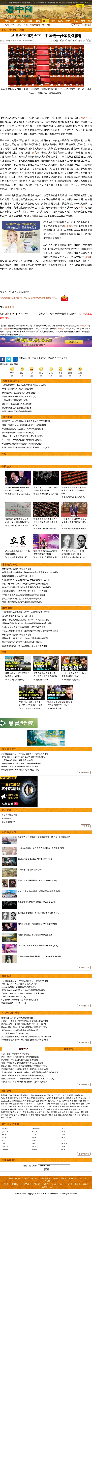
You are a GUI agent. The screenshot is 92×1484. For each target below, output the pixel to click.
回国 (55, 1112)
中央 (59, 358)
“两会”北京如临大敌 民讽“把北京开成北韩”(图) (22, 436)
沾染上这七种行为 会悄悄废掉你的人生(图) (19, 984)
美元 (73, 1104)
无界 (52, 1187)
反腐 (10, 1104)
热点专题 (7, 810)
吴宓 (77, 557)
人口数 (24, 708)
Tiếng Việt (82, 1178)
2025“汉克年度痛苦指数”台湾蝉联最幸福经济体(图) (39, 891)
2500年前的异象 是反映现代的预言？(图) (18, 987)
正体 (59, 41)
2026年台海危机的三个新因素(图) (17, 404)
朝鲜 (48, 1104)
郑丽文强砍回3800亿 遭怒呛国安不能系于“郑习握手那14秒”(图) (27, 1078)
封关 (14, 680)
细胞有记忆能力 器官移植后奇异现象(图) (35, 935)
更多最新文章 (84, 1006)
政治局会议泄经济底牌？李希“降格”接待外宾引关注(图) (24, 1024)
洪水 (28, 1098)
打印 (75, 41)
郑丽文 (78, 529)
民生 (68, 1112)
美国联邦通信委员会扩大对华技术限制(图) (35, 859)
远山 (34, 1134)
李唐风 (64, 1137)
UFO (84, 1098)
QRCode (23, 358)
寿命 (2, 1118)
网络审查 (36, 1109)
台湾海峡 (29, 494)
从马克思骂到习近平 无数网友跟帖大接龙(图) (36, 902)
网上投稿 (9, 1178)
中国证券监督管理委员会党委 (53, 529)
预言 (79, 1115)
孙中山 (11, 1115)
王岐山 (8, 1101)
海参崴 (36, 1106)
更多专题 (85, 826)
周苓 (4, 1137)
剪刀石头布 (19, 526)
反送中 (80, 1101)
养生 (10, 1118)
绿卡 (63, 1112)
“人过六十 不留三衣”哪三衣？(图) (15, 1033)
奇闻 (83, 21)
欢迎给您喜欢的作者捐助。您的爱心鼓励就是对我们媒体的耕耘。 (29, 298)
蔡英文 (45, 1106)
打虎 (14, 1104)
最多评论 (23, 1049)
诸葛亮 (50, 1115)
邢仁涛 (5, 1146)
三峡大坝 (4, 1098)
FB (45, 1104)
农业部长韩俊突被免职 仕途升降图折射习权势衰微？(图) (24, 1040)
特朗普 (25, 1095)
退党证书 (86, 1184)
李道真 (35, 1131)
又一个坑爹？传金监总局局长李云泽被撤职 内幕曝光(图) (74, 490)
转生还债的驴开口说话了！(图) (14, 1003)
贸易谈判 (43, 1101)
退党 (73, 1098)
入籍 (59, 1112)
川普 (21, 1095)
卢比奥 (31, 1095)
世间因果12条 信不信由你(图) (30, 870)
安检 (38, 680)
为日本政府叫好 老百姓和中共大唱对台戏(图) (20, 1030)
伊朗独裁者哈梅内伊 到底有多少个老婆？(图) (20, 770)
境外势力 (54, 494)
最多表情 (68, 1049)
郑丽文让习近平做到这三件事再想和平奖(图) (22, 602)
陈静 (34, 1137)
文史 (68, 21)
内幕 (71, 1101)
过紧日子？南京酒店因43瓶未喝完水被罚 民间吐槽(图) (26, 421)
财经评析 (46, 25)
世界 (60, 21)
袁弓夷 (33, 1098)
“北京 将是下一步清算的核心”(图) (15, 1054)
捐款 (27, 1178)
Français (72, 1178)
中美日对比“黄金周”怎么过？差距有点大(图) (19, 1000)
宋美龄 (22, 1115)
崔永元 (61, 1101)
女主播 (19, 1112)
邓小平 (28, 1115)
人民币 (87, 1104)
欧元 (2, 1106)
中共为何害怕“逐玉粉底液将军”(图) (17, 389)
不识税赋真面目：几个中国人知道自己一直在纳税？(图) (24, 754)
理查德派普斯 (45, 494)
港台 (38, 21)
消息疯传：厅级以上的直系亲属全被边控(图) (19, 1060)
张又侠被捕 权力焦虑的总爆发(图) (17, 408)
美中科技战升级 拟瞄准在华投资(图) (18, 432)
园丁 (4, 1140)
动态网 (44, 1187)
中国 (32, 152)
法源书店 (36, 1184)
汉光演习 (48, 1098)
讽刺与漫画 (35, 25)
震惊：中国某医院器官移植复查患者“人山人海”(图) (22, 1063)
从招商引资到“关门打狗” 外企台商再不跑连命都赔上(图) (27, 623)
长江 (20, 1098)
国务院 (67, 226)
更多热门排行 (84, 1043)
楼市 (19, 1106)
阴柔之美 (50, 557)
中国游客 (53, 708)
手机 (74, 1115)
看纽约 (61, 1184)
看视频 (53, 1184)
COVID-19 (42, 1095)
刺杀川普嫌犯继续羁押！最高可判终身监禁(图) (37, 880)
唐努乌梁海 (55, 1109)
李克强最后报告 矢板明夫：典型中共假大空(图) (23, 429)
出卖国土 (70, 1095)
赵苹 (63, 1140)
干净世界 (15, 1184)
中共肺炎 (4, 1095)
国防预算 (71, 529)
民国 (86, 1112)
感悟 (70, 1115)
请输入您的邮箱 (30, 1165)
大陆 (15, 21)
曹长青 (35, 1149)
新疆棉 (10, 1098)
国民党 (68, 1098)
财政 (23, 1106)
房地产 (14, 1106)
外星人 (87, 1115)
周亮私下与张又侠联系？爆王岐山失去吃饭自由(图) (22, 1075)
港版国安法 (40, 1098)
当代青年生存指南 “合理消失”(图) (17, 569)
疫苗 (24, 1098)
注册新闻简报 (9, 1160)
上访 (25, 1109)
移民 (32, 1112)
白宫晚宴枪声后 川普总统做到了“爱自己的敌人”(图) (25, 591)
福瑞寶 (77, 1184)
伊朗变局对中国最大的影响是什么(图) (19, 393)
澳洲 (82, 1112)
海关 (44, 1112)
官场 (22, 21)
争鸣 (13, 25)
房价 (63, 1106)
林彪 (32, 1115)
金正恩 (3, 1101)
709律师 (20, 1109)
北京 (50, 1106)
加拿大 (53, 1104)
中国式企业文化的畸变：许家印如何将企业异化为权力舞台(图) (30, 572)
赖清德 (14, 1101)
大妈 (59, 1106)
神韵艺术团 (26, 1184)
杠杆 (69, 1104)
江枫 (63, 1146)
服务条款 (44, 1178)
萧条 (42, 680)
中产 (31, 1106)
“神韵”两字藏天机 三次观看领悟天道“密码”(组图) (23, 595)
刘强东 (54, 1106)
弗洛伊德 (79, 1098)
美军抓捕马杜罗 (8, 822)
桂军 (2, 1115)
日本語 (47, 1181)
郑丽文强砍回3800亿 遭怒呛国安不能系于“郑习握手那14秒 (74, 522)
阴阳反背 (58, 557)
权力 (80, 207)
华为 (2, 1104)
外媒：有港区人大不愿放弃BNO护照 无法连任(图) (24, 425)
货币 (82, 1104)
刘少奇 (37, 1115)
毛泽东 (66, 557)
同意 (80, 6)
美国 (30, 21)
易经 (56, 1115)
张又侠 (59, 1095)
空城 (38, 708)
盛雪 (34, 1140)
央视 (24, 1112)
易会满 (38, 529)
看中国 (20, 11)
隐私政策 (54, 1178)
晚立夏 (24, 557)
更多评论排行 (84, 1085)
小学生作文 (28, 526)
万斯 (34, 1101)
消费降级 (76, 680)
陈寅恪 (72, 557)
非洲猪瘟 (73, 1106)
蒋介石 (16, 1115)
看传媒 (69, 1184)
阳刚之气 (43, 557)
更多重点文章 (84, 968)
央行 (61, 1104)
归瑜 (63, 1131)
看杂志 (45, 1184)
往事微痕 (55, 1098)
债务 (65, 1104)
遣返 (48, 1112)
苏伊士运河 (21, 494)
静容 (34, 1143)
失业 (46, 680)
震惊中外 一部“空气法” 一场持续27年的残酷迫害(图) (25, 584)
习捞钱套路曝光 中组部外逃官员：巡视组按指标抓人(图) (24, 1069)
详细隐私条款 (62, 6)
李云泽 (85, 497)
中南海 (66, 1101)
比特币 (78, 1104)
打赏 (64, 41)
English (63, 1178)
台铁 (82, 1095)
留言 (70, 41)
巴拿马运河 (12, 494)
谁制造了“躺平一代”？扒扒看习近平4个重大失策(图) (22, 993)
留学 (40, 1112)
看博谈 (13, 30)
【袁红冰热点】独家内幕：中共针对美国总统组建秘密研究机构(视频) (30, 1072)
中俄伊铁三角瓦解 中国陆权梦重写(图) (19, 396)
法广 (34, 1104)
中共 (88, 1098)
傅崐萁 (83, 529)
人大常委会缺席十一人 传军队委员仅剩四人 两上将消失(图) (26, 1036)
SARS (80, 1109)
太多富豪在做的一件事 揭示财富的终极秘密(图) (21, 763)
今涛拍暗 (36, 1128)
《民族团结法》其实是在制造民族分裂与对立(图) (24, 385)
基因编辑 (4, 1109)
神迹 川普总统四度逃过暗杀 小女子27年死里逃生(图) (25, 620)
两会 (39, 358)
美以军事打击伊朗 (9, 815)
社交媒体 (40, 1104)
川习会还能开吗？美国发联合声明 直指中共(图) (37, 924)
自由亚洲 (9, 307)
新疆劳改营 (5, 1112)
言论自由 (13, 1112)
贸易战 (48, 1095)
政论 (19, 25)
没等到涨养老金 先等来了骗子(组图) (18, 576)
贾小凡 (5, 1131)
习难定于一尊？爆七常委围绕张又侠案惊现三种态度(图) (24, 1021)
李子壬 (5, 1149)
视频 (4, 652)
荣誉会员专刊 (9, 749)
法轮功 (30, 1109)
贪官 (84, 1101)
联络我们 (18, 1178)
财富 (27, 1106)
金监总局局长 (69, 497)
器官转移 (32, 708)
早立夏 (18, 557)
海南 (10, 680)
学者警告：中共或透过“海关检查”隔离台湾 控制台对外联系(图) (44, 837)
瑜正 (34, 1146)
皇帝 (46, 1115)
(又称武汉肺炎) (13, 1095)
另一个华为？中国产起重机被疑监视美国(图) (22, 440)
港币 (10, 1106)
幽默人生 (61, 1115)
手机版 (53, 41)
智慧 (67, 1115)
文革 (6, 1118)
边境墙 (29, 1101)
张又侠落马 (6, 818)
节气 (9, 557)
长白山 (62, 1109)
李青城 (64, 1143)
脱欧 (57, 1104)
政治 (87, 257)
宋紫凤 (5, 1128)
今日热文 (7, 466)
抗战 (6, 1115)
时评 (7, 25)
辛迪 (63, 1149)
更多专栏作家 (84, 1154)
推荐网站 (5, 1184)
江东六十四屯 (45, 1109)
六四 (64, 1095)
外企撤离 (68, 680)
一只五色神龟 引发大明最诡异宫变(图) (17, 760)
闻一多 (82, 557)
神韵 (37, 557)
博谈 (45, 21)
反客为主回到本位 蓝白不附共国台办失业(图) (22, 599)
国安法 (15, 1098)
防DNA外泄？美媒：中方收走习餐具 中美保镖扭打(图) (24, 1027)
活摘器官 (77, 1095)
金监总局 (78, 497)
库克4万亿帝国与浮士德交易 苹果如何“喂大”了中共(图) (26, 587)
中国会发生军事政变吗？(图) (15, 400)
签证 (52, 1112)
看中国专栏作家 (10, 1124)
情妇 (88, 1101)
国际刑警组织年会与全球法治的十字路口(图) (19, 766)
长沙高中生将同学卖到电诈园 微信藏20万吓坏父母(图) (24, 1082)
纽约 (53, 21)
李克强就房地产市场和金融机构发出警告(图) (22, 444)
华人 (28, 1112)
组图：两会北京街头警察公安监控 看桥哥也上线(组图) (26, 447)
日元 (6, 1106)
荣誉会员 (82, 326)
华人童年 (11, 526)
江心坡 (74, 1109)
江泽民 (55, 1101)
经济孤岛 (20, 680)
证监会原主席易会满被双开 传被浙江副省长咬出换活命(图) (45, 522)
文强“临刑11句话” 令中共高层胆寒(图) (17, 1018)
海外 (72, 1112)
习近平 (84, 118)
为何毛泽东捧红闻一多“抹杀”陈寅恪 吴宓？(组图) (38, 913)
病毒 (36, 1095)
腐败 (6, 1104)
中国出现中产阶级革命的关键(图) (17, 411)
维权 (60, 708)
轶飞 (4, 1134)
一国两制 (29, 1104)
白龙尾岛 (68, 1109)
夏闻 (63, 1134)
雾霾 (86, 1106)
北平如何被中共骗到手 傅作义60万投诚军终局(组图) (23, 757)
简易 (63, 1128)
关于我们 (34, 1178)
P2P (82, 1106)
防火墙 (10, 1109)
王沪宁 (50, 1101)
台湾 (65, 529)
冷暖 (13, 557)
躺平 (37, 494)
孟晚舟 (19, 1101)
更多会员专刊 (84, 773)
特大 (80, 41)
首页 (7, 21)
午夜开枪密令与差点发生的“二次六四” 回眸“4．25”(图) (26, 580)
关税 (24, 1101)
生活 (75, 21)
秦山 (4, 1143)
